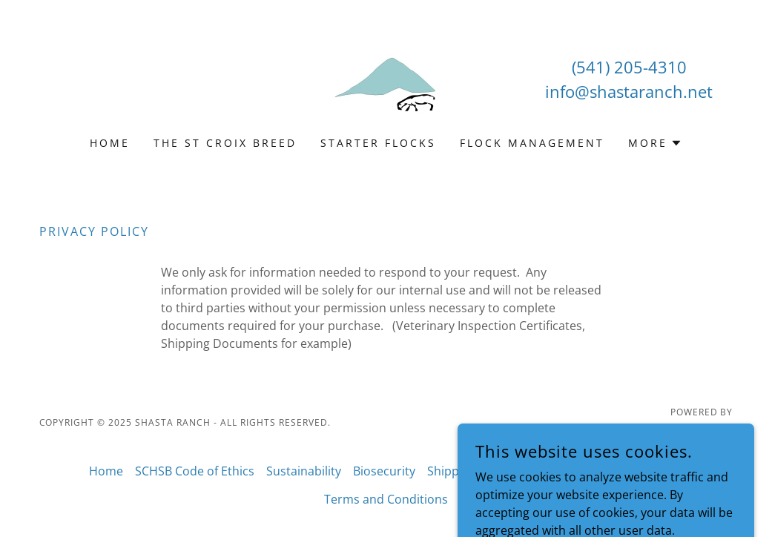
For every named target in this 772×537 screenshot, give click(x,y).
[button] (655, 143)
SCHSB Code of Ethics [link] (194, 471)
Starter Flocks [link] (378, 143)
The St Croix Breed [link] (225, 143)
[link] (386, 78)
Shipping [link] (451, 471)
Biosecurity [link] (384, 471)
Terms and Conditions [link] (386, 499)
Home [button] (106, 471)
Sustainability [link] (303, 471)
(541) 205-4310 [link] (629, 67)
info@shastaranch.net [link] (629, 91)
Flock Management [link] (532, 143)
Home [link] (110, 143)
